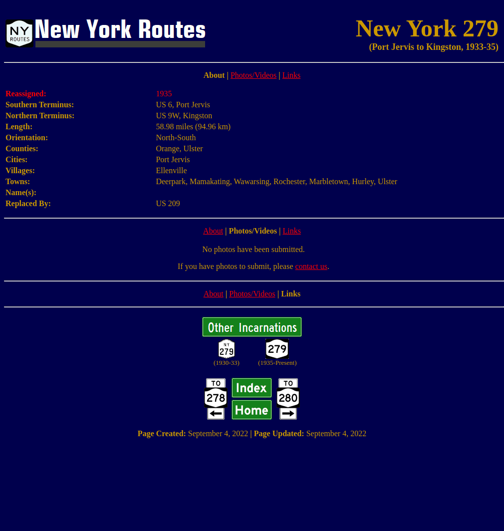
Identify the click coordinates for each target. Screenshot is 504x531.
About (213, 231)
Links (291, 75)
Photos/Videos (253, 75)
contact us (311, 266)
